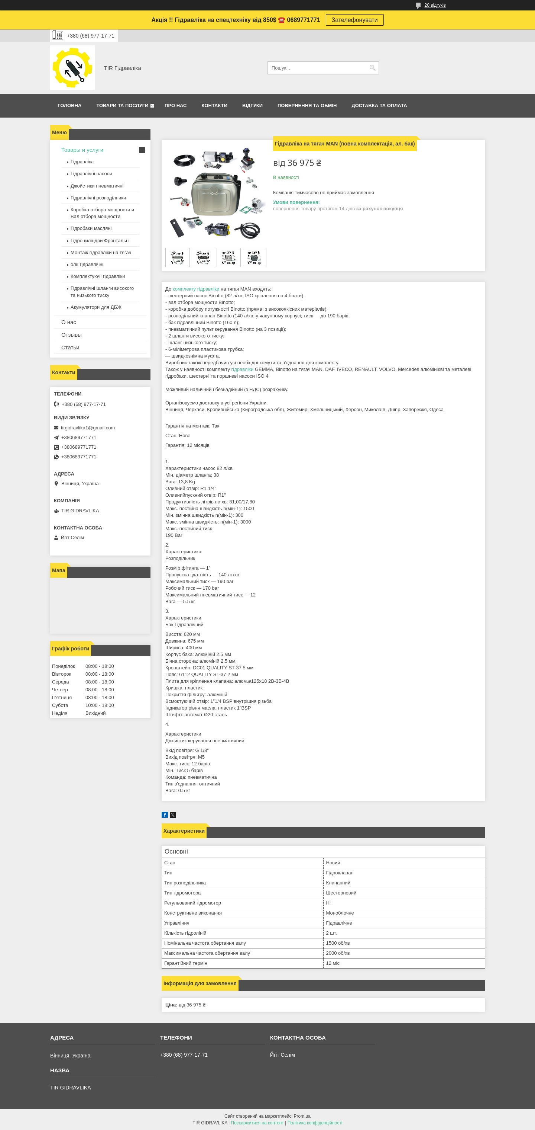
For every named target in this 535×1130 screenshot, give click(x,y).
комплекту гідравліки (196, 289)
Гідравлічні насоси (91, 173)
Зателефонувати (355, 20)
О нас (68, 322)
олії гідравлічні (87, 264)
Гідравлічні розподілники (98, 198)
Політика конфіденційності (315, 1123)
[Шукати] (372, 67)
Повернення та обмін (307, 105)
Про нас (176, 105)
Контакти (215, 105)
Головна (69, 105)
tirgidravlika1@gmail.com (88, 427)
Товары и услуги (82, 150)
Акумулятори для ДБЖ (96, 307)
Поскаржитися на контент (257, 1123)
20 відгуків (435, 5)
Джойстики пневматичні (97, 186)
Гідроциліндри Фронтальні (100, 240)
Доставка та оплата (379, 105)
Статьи (70, 347)
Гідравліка (82, 161)
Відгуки (252, 105)
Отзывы (71, 335)
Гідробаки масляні (91, 228)
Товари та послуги (122, 105)
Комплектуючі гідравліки (98, 276)
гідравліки (242, 369)
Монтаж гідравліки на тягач (101, 252)
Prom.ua (302, 1116)
